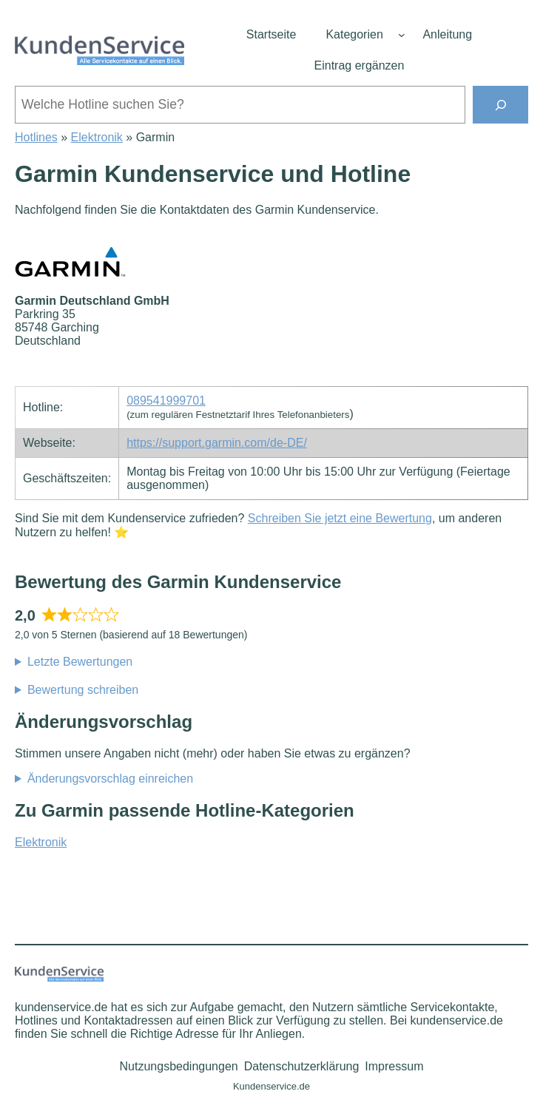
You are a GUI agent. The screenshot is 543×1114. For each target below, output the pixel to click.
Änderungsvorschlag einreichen (110, 778)
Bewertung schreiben (82, 689)
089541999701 (166, 400)
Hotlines (36, 137)
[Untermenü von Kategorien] (401, 34)
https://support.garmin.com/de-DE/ (217, 442)
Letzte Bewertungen (79, 661)
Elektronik (97, 137)
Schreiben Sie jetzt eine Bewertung (340, 518)
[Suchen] (500, 105)
